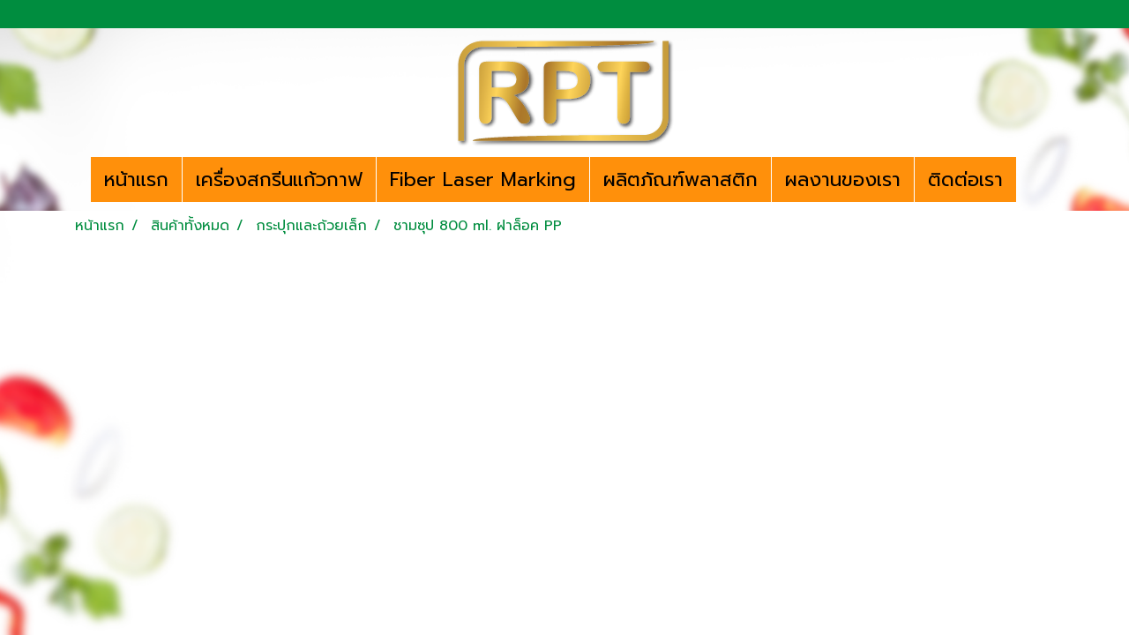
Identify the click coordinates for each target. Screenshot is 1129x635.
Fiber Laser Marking (483, 179)
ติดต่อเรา (965, 179)
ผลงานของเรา (843, 179)
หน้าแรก (136, 179)
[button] (1032, 180)
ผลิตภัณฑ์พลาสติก (680, 179)
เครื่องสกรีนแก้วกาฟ (279, 179)
